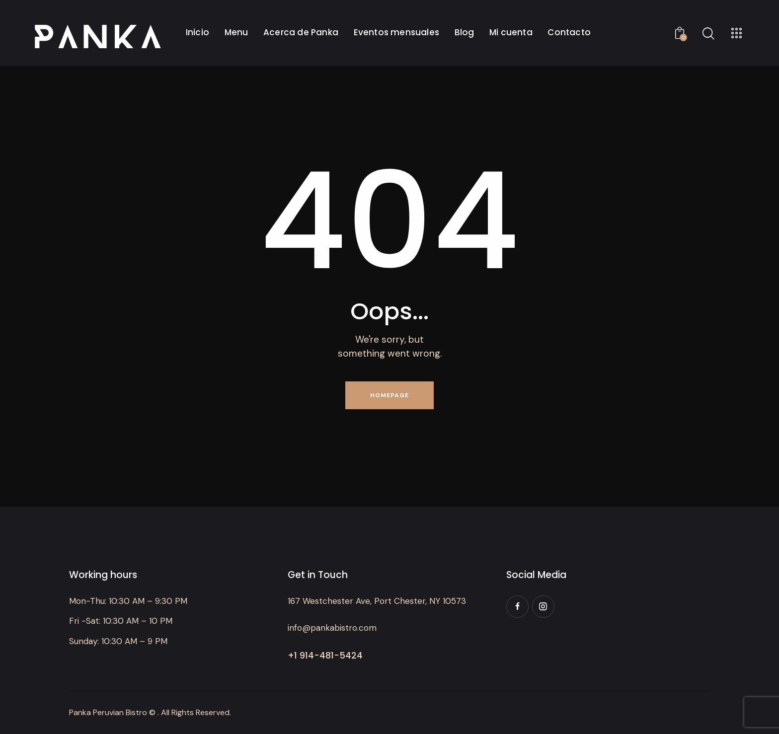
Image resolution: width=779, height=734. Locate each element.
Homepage (389, 395)
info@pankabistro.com (332, 627)
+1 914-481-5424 (325, 655)
